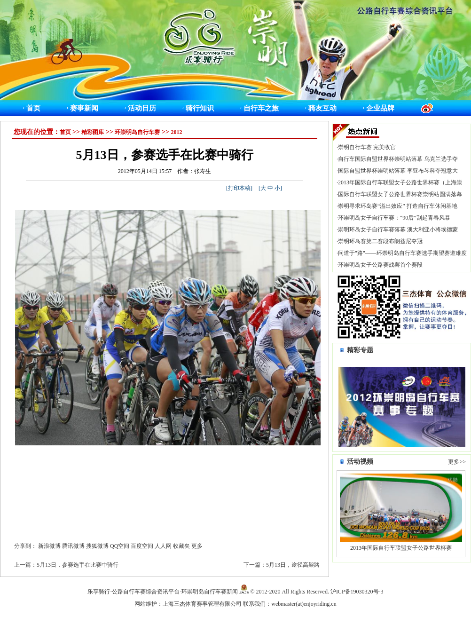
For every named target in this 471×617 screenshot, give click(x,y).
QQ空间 (119, 546)
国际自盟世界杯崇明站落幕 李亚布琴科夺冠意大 (398, 170)
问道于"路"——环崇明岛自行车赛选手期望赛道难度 (402, 253)
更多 (197, 546)
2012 (176, 132)
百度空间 (142, 546)
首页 (33, 108)
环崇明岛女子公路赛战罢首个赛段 (380, 264)
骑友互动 (322, 108)
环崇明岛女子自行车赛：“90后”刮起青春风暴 (394, 217)
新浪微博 (49, 546)
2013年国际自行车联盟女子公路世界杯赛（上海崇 (400, 182)
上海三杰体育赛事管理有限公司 (202, 604)
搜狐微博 (97, 546)
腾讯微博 (73, 546)
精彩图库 (92, 132)
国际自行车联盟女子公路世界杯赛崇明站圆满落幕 (400, 194)
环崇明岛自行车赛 (137, 132)
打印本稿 (239, 188)
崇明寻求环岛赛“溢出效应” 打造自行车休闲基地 (397, 206)
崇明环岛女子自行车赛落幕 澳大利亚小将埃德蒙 (398, 229)
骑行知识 (200, 108)
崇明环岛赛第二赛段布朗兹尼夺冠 (380, 241)
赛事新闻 (84, 108)
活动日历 (142, 108)
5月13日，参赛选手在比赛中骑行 (77, 565)
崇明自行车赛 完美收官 (367, 147)
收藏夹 (181, 546)
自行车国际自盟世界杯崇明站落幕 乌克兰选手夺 (398, 159)
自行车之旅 (261, 108)
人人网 (163, 546)
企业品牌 (380, 108)
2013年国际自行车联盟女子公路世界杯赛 (401, 548)
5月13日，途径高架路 (293, 565)
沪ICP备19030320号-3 (357, 591)
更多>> (457, 462)
